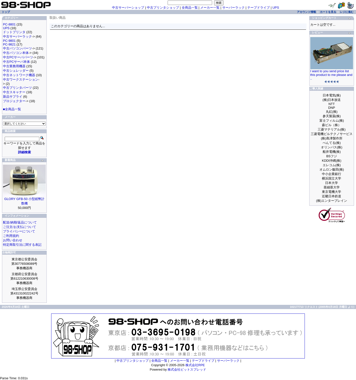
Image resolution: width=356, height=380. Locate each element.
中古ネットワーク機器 (19, 75)
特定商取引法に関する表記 (22, 244)
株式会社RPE (195, 365)
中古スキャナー (14, 92)
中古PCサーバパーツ (18, 57)
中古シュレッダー (16, 70)
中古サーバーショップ (128, 7)
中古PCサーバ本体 (16, 62)
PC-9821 (9, 44)
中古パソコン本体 (16, 53)
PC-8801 (9, 24)
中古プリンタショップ (163, 7)
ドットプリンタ (14, 32)
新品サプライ (12, 96)
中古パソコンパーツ (17, 48)
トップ (6, 11)
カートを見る (328, 11)
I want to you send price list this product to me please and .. (331, 74)
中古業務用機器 (14, 66)
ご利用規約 (11, 236)
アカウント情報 (306, 11)
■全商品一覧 (12, 109)
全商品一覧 (190, 7)
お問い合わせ (12, 240)
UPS (275, 7)
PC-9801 (9, 41)
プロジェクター (14, 101)
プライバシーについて (19, 231)
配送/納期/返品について (20, 222)
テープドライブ (258, 7)
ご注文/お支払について (19, 227)
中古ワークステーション (20, 79)
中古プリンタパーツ (17, 87)
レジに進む (347, 11)
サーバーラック (233, 7)
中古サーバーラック (17, 36)
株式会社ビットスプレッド (187, 369)
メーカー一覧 (210, 7)
